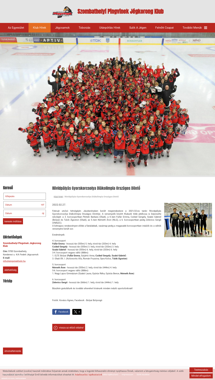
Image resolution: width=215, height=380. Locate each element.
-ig (43, 213)
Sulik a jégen (137, 27)
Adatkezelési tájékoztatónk (88, 374)
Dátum (8, 204)
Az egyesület (16, 27)
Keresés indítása (13, 221)
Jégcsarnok (62, 27)
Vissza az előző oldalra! (71, 327)
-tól (42, 204)
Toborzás (84, 27)
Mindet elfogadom (201, 375)
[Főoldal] (63, 12)
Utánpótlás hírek (109, 27)
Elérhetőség (10, 270)
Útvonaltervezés (12, 351)
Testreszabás (201, 369)
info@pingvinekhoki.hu (14, 261)
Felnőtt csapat (164, 27)
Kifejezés (9, 196)
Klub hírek (39, 27)
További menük (195, 27)
